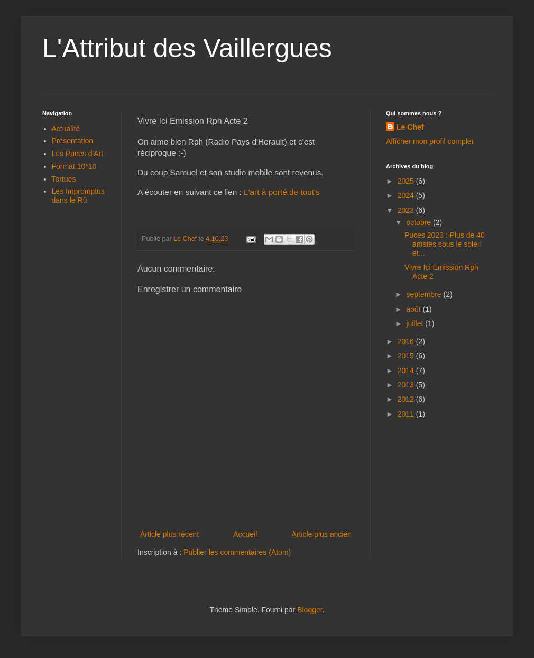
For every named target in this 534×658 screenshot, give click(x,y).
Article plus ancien (321, 534)
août (414, 309)
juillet (415, 323)
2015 (407, 355)
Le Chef (410, 127)
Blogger (309, 610)
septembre (424, 294)
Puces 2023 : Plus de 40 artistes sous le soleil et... (444, 244)
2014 (407, 370)
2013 (407, 385)
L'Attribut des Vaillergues (187, 48)
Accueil (245, 534)
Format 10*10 (74, 166)
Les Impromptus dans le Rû (78, 195)
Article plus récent (169, 534)
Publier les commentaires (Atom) (237, 552)
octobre (419, 222)
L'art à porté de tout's (282, 191)
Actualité (66, 128)
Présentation (73, 141)
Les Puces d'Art (78, 153)
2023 (407, 210)
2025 (407, 181)
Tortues (64, 179)
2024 (407, 195)
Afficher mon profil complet (429, 141)
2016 (407, 341)
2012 (407, 399)
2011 (407, 414)
